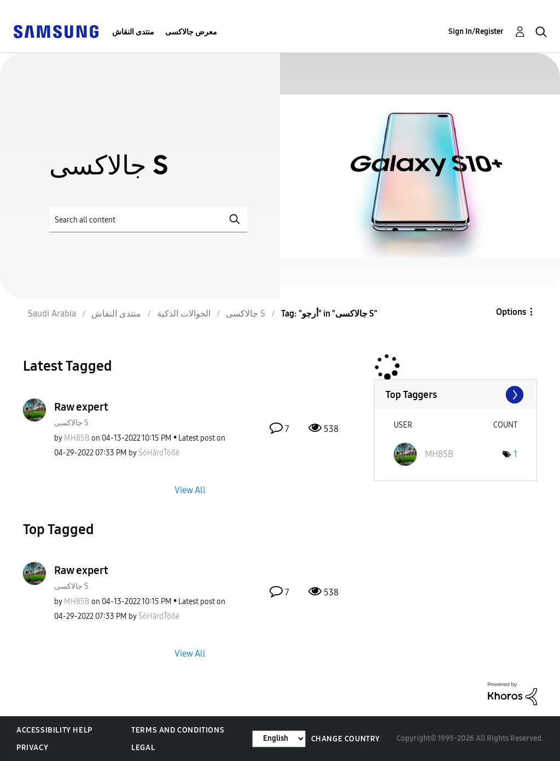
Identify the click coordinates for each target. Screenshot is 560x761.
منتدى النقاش (133, 32)
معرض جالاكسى (191, 32)
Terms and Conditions (177, 730)
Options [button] (511, 312)
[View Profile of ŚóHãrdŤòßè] (158, 453)
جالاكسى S (71, 423)
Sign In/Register (476, 31)
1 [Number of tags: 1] (515, 454)
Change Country (345, 739)
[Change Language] (279, 738)
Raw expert (81, 406)
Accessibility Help (54, 730)
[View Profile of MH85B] (77, 438)
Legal (143, 747)
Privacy (32, 747)
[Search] (148, 219)
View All (190, 489)
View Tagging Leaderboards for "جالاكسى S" (455, 394)
